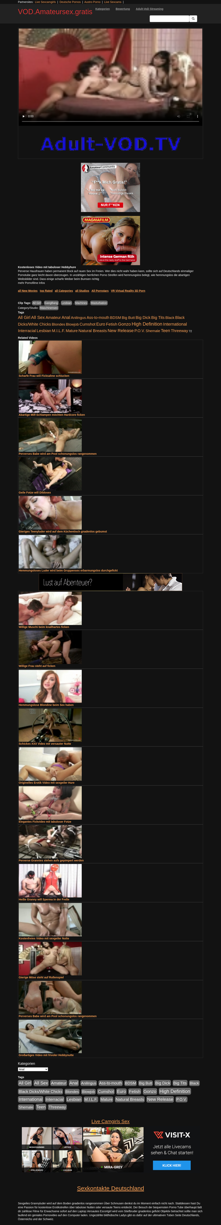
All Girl (37, 303)
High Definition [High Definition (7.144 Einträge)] (147, 324)
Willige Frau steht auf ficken (37, 666)
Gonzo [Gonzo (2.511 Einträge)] (124, 324)
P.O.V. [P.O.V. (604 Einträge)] (140, 331)
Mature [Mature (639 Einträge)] (72, 331)
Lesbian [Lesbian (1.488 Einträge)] (44, 330)
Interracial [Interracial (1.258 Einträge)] (27, 330)
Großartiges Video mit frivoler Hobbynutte (46, 1055)
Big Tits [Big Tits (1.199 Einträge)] (158, 317)
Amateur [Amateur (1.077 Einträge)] (53, 317)
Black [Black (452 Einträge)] (170, 318)
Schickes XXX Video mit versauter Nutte (45, 743)
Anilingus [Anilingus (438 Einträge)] (78, 318)
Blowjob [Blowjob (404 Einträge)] (72, 324)
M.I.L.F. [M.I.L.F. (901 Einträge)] (58, 331)
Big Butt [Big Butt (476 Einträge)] (128, 318)
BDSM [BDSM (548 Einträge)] (115, 318)
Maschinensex (49, 307)
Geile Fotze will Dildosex (35, 492)
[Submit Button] (193, 18)
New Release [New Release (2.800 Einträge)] (121, 330)
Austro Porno (92, 2)
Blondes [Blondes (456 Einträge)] (58, 324)
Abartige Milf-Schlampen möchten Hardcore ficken (52, 414)
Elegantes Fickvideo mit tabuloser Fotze (45, 821)
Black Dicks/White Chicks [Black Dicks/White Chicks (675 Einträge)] (40, 1091)
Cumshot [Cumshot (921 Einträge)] (88, 324)
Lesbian (66, 303)
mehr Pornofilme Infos (31, 282)
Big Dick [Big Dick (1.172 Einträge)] (143, 317)
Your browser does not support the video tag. (110, 77)
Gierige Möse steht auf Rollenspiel (41, 977)
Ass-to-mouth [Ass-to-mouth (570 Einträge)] (98, 318)
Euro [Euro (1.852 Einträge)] (100, 324)
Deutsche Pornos (70, 2)
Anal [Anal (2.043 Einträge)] (66, 317)
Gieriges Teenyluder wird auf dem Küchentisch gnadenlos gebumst (63, 531)
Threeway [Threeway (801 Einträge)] (179, 331)
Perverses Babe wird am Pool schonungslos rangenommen (58, 453)
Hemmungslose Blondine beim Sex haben (46, 704)
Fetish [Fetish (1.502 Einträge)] (111, 324)
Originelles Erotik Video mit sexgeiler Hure (46, 782)
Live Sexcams (112, 2)
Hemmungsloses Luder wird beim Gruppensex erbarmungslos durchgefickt (68, 570)
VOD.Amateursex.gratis (55, 12)
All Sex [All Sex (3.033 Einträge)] (38, 317)
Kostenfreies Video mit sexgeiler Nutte (44, 938)
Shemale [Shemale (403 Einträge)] (153, 331)
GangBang (51, 303)
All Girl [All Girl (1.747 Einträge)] (24, 317)
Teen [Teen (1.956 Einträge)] (165, 330)
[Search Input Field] (169, 18)
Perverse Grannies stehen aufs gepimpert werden (51, 860)
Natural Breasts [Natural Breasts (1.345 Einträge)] (92, 330)
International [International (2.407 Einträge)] (175, 324)
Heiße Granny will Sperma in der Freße (44, 899)
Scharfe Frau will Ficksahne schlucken (44, 375)
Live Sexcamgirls (45, 2)
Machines (81, 303)
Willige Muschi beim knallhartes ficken (44, 627)
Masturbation (99, 303)
